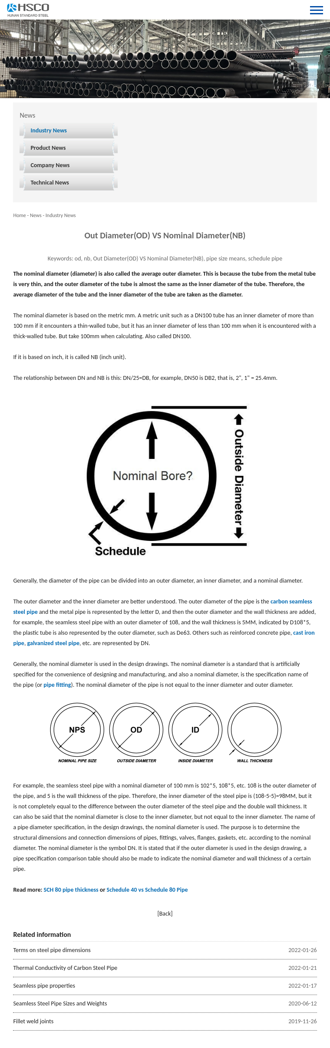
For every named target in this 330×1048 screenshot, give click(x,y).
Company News (49, 165)
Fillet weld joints (33, 1021)
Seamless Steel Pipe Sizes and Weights (60, 1003)
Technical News (49, 182)
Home (19, 215)
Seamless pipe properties (44, 985)
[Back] (164, 913)
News (36, 215)
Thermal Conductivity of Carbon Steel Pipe (65, 968)
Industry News (48, 130)
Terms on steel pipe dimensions (51, 950)
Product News (48, 148)
